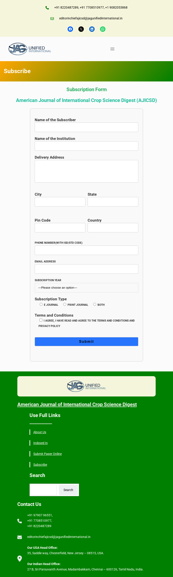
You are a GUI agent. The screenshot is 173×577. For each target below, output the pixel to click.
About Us (39, 432)
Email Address (87, 265)
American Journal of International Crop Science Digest (77, 404)
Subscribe (40, 464)
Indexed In (40, 443)
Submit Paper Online (47, 454)
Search (68, 490)
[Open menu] (112, 49)
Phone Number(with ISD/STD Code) (87, 246)
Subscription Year (87, 284)
